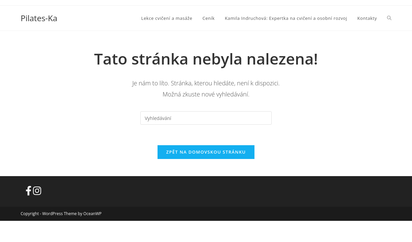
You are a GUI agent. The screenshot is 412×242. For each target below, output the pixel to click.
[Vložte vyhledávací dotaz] (206, 118)
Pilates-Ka (39, 18)
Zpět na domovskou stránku (206, 152)
